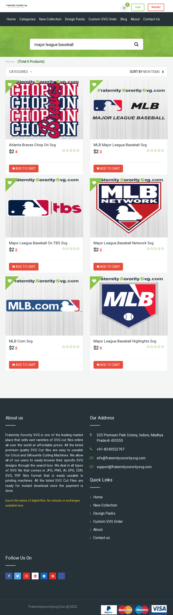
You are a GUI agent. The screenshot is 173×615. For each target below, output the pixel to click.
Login (132, 7)
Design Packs (75, 19)
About (135, 19)
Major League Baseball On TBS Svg (40, 242)
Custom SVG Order (103, 19)
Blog (124, 19)
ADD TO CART (24, 168)
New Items (147, 72)
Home (11, 19)
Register (154, 7)
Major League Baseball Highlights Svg (126, 341)
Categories (27, 19)
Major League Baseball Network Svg (125, 242)
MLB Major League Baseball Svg (121, 144)
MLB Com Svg (21, 341)
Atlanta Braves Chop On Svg (34, 144)
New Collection (50, 19)
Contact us (151, 19)
